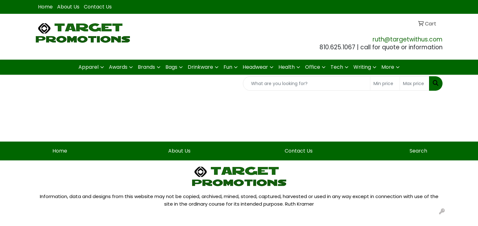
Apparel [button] (88, 67)
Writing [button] (362, 67)
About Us (68, 6)
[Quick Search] (306, 83)
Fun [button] (227, 67)
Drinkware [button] (200, 67)
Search (418, 150)
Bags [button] (171, 67)
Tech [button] (336, 67)
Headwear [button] (255, 67)
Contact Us (98, 6)
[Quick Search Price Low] (385, 83)
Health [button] (286, 67)
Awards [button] (118, 67)
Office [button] (312, 67)
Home (45, 6)
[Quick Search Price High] (414, 83)
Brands (146, 67)
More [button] (387, 67)
